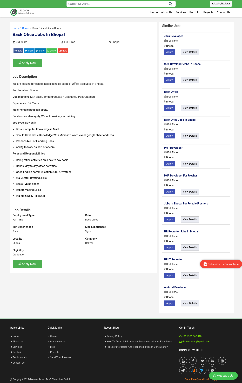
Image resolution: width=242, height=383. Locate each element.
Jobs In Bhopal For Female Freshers (186, 203)
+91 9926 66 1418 (190, 336)
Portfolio (195, 12)
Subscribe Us (221, 264)
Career (54, 336)
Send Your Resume (60, 357)
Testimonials (20, 357)
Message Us (223, 375)
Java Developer (173, 36)
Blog (52, 346)
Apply (169, 52)
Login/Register (221, 3)
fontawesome (57, 341)
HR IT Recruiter (173, 259)
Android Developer (175, 287)
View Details (190, 52)
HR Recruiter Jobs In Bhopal (181, 231)
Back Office (171, 91)
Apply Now (27, 63)
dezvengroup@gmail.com (194, 341)
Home (154, 12)
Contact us (19, 362)
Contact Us (223, 12)
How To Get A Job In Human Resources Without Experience (139, 341)
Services (181, 12)
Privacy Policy (114, 336)
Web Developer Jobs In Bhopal (182, 64)
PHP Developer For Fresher (180, 175)
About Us (166, 12)
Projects (208, 12)
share (18, 50)
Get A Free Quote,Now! (197, 379)
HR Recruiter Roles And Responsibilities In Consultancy (137, 346)
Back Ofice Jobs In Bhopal (180, 119)
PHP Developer (173, 147)
